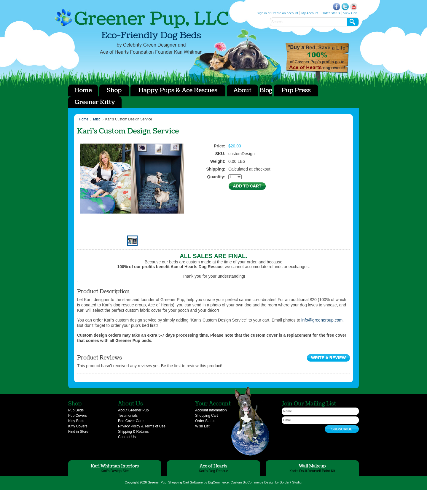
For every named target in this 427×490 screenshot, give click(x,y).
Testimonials (128, 415)
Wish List (202, 426)
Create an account (284, 13)
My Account (309, 13)
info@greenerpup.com (321, 320)
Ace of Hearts (317, 58)
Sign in (262, 13)
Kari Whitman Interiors (115, 466)
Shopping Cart (206, 415)
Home (83, 119)
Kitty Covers (77, 426)
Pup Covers (77, 415)
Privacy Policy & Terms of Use (141, 426)
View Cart (350, 13)
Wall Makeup (312, 466)
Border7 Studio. (291, 482)
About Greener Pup (133, 410)
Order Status (330, 13)
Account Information (211, 410)
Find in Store (78, 431)
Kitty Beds (76, 421)
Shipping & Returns (133, 431)
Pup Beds (76, 410)
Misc (97, 119)
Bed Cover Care (131, 421)
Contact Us (127, 437)
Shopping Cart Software (185, 482)
